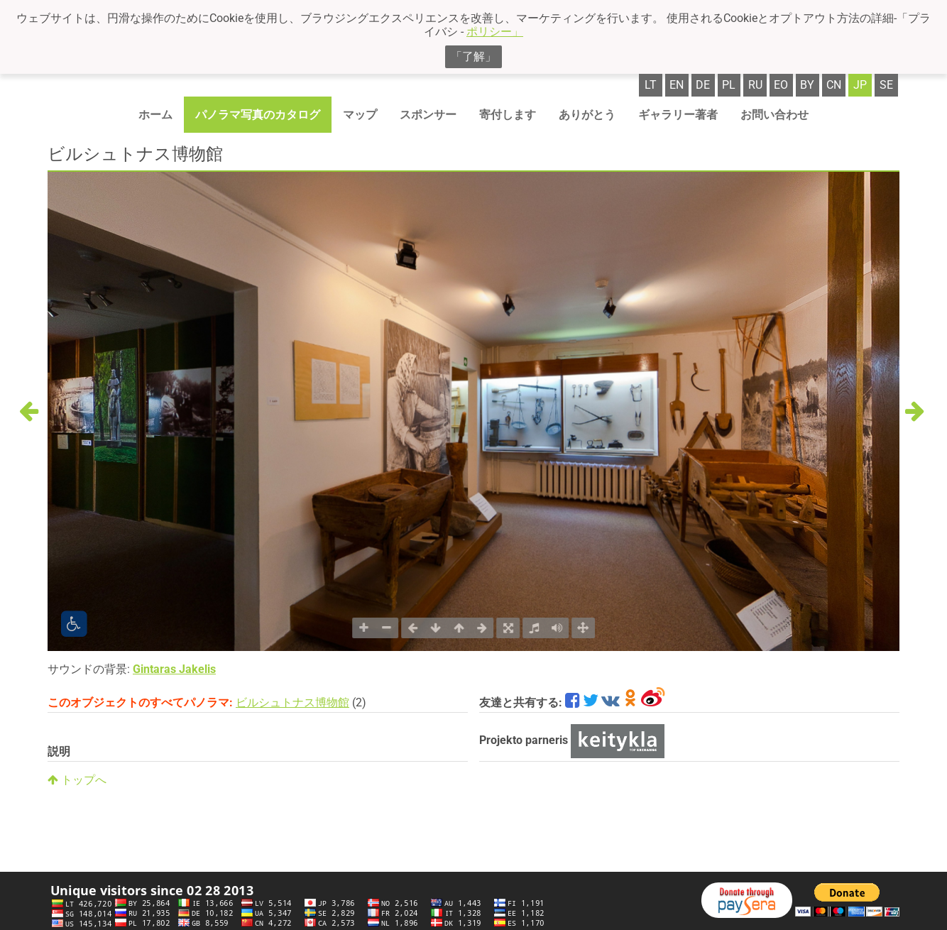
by (807, 85)
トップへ (77, 780)
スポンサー (428, 114)
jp (860, 85)
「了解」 (473, 56)
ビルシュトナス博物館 (292, 702)
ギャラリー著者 (678, 114)
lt (651, 85)
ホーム (155, 114)
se (886, 85)
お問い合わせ (774, 114)
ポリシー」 (494, 31)
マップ (360, 114)
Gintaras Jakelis (174, 669)
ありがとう (587, 114)
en (676, 85)
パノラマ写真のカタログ (257, 114)
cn (833, 85)
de (703, 85)
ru (755, 85)
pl (728, 85)
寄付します (507, 114)
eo (781, 85)
